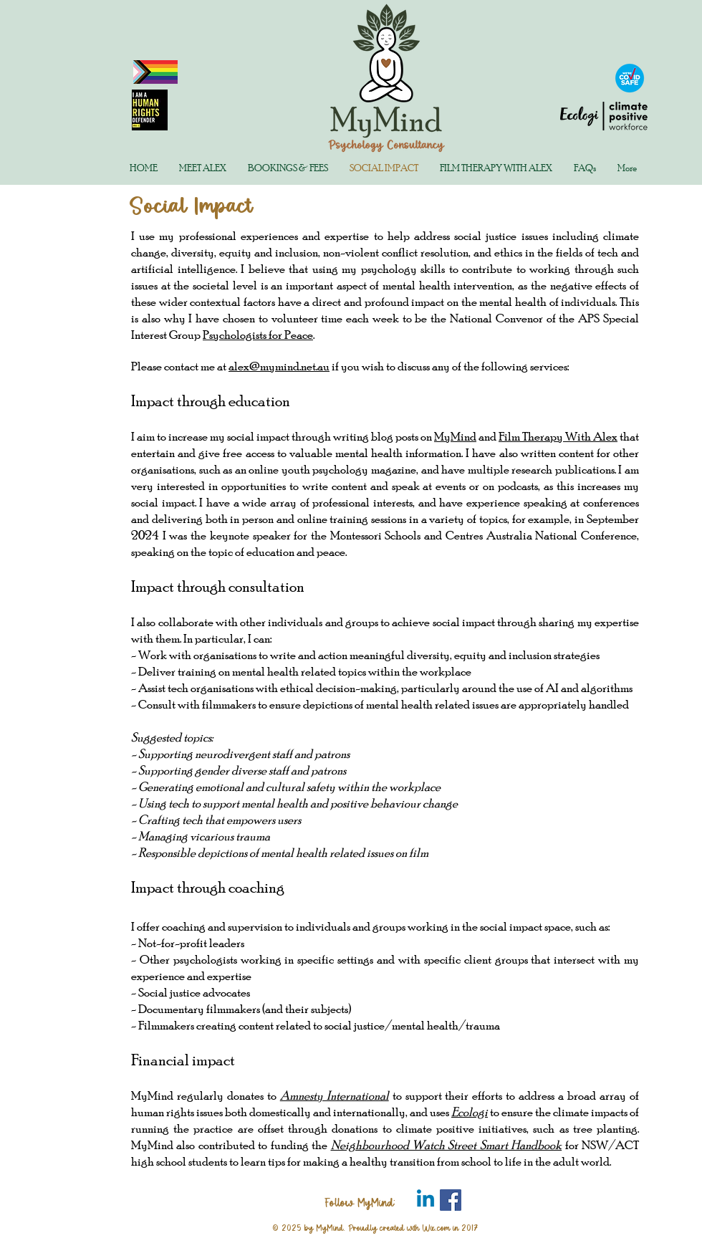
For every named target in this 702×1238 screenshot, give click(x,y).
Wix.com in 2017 (450, 1228)
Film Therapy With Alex (558, 435)
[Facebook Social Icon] (450, 1200)
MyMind (455, 435)
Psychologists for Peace (258, 334)
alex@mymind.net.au (279, 365)
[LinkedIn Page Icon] (425, 1200)
